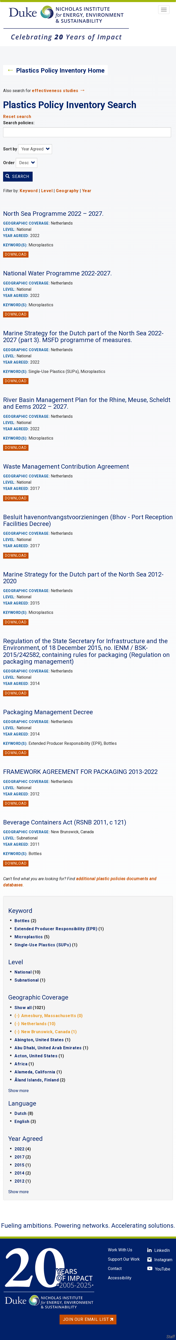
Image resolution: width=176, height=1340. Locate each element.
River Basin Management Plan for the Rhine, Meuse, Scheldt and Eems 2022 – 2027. (86, 403)
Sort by (10, 149)
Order (9, 162)
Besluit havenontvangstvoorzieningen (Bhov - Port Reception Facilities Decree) (88, 520)
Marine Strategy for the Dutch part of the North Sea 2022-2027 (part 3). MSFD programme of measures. (83, 337)
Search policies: (18, 122)
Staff (170, 1336)
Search (17, 176)
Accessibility (119, 1277)
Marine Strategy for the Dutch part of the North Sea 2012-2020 (83, 578)
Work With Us (120, 1249)
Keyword (29, 190)
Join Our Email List (88, 1319)
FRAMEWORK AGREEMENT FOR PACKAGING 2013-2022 (80, 771)
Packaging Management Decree (48, 712)
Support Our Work (124, 1259)
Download (16, 254)
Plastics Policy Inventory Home (60, 70)
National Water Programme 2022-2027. (57, 273)
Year (87, 190)
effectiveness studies (55, 90)
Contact (115, 1268)
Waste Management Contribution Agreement (66, 466)
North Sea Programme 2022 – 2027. (53, 213)
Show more (18, 1090)
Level (47, 190)
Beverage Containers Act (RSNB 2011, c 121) (64, 822)
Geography (67, 190)
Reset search (17, 116)
